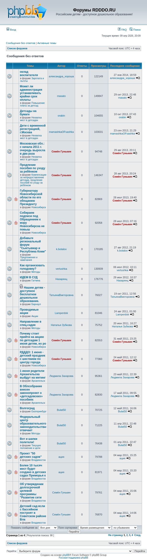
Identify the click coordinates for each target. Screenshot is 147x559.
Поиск (135, 29)
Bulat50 (61, 409)
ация (61, 456)
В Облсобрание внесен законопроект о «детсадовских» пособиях (31, 393)
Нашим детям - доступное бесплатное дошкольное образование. (32, 294)
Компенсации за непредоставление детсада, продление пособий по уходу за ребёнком (33, 180)
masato (61, 96)
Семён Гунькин (61, 151)
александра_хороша (61, 76)
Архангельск (38, 381)
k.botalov (61, 249)
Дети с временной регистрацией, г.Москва (33, 129)
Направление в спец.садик (30, 323)
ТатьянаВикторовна (61, 295)
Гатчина (35, 280)
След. (137, 535)
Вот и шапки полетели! (28, 440)
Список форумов (17, 48)
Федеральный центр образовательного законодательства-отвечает (33, 423)
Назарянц (61, 279)
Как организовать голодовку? (32, 267)
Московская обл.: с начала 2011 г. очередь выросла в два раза (32, 148)
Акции (34, 316)
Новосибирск (38, 207)
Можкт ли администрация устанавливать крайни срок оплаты (31, 93)
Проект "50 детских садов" (31, 455)
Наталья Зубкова (61, 325)
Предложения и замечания (28, 258)
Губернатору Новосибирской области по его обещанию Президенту (31, 197)
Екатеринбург (38, 411)
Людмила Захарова (61, 376)
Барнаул (36, 304)
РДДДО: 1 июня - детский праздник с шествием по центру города (32, 357)
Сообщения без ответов (20, 43)
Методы (35, 272)
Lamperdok (61, 313)
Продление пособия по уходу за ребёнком (32, 168)
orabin (61, 115)
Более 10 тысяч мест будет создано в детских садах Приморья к (33, 470)
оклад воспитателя (29, 73)
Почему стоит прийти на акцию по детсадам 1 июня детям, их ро (33, 338)
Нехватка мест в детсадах (31, 119)
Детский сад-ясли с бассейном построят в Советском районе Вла (33, 512)
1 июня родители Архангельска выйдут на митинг (33, 374)
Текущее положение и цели (30, 446)
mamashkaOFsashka (61, 131)
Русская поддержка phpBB (73, 557)
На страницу (115, 535)
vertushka (61, 268)
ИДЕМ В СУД (29, 277)
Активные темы (46, 43)
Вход (11, 29)
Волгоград (27, 408)
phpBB (66, 555)
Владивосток (38, 460)
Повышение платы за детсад (32, 104)
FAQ (122, 29)
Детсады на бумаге (28, 112)
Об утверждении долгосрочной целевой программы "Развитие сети (32, 490)
